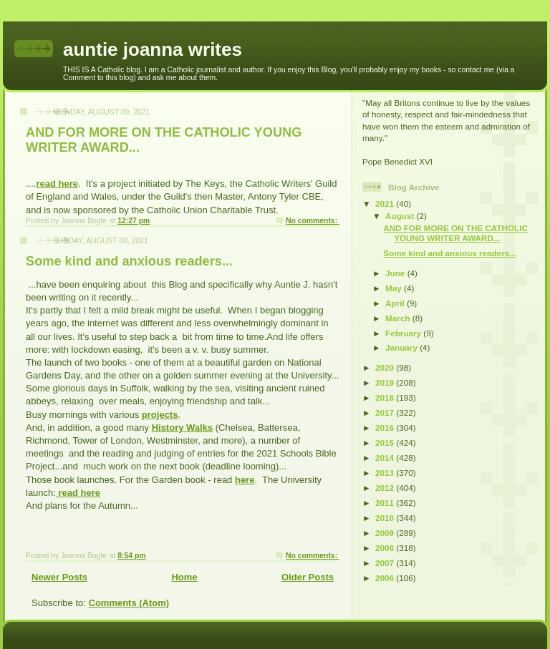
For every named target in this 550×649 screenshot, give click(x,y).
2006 (385, 577)
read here (57, 183)
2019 (385, 382)
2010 (385, 517)
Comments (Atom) (129, 602)
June (396, 273)
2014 (385, 457)
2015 (385, 442)
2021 (385, 203)
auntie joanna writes (152, 49)
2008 (385, 547)
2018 (385, 397)
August (401, 215)
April (396, 303)
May (394, 288)
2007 (385, 562)
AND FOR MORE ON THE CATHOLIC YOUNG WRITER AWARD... (455, 233)
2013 (385, 472)
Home (184, 577)
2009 (385, 532)
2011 (385, 502)
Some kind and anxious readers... (129, 261)
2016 (385, 427)
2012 (385, 487)
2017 (385, 412)
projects (160, 414)
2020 (385, 367)
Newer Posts (59, 577)
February (404, 333)
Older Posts (307, 577)
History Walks (182, 427)
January (402, 347)
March (398, 318)
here (244, 479)
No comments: (312, 221)
